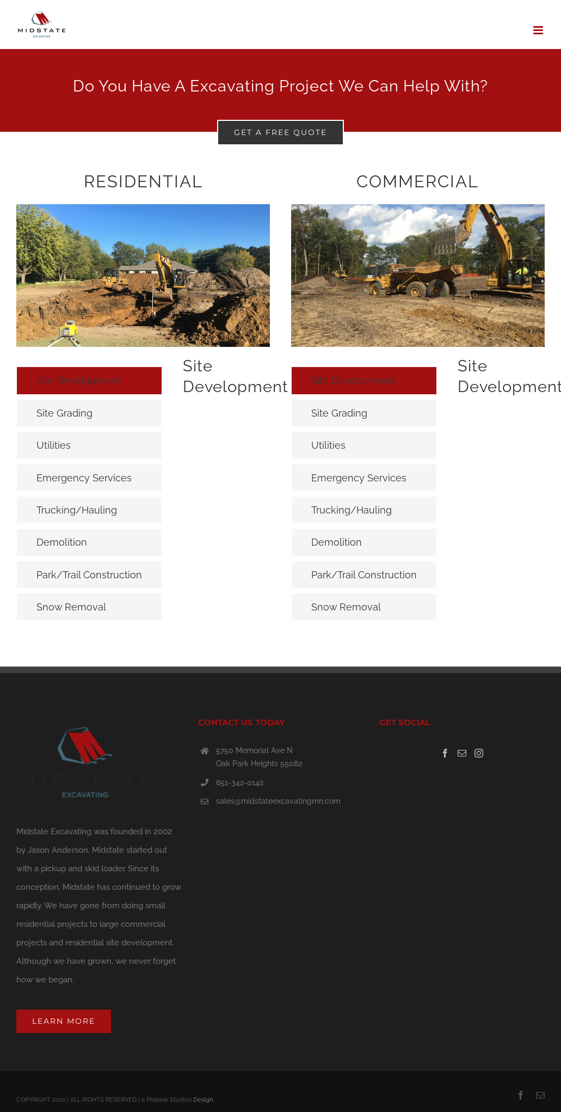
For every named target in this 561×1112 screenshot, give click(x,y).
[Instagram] (478, 753)
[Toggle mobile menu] (539, 30)
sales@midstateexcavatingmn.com (278, 801)
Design (203, 1099)
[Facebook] (445, 753)
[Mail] (462, 753)
